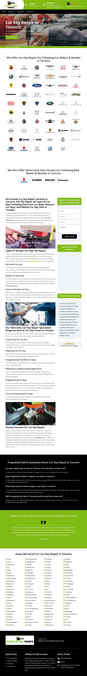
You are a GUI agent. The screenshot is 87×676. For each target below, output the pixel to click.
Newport (48, 611)
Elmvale (48, 584)
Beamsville (10, 581)
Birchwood (10, 592)
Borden (9, 608)
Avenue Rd (10, 565)
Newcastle (49, 606)
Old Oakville (49, 625)
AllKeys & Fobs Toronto (57, 641)
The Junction (69, 581)
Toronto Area (69, 589)
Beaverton (10, 584)
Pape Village (68, 570)
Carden (28, 587)
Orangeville (68, 562)
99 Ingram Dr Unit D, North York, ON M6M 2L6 (70, 666)
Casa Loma (29, 589)
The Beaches (69, 573)
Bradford (10, 614)
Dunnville (49, 573)
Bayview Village (12, 578)
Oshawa (67, 567)
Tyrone (67, 606)
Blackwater (10, 595)
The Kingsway (69, 584)
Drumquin (49, 559)
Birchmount (10, 589)
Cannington (30, 584)
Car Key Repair (15, 47)
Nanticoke (49, 597)
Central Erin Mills (31, 597)
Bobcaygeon (11, 600)
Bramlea (9, 617)
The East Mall (69, 576)
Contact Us (20, 11)
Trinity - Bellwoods (70, 597)
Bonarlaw (10, 606)
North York (49, 617)
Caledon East (30, 567)
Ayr (8, 567)
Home (4, 11)
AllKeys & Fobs (11, 7)
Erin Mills (48, 592)
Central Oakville (31, 600)
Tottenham (68, 592)
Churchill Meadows (32, 608)
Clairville (29, 614)
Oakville (48, 622)
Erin (47, 589)
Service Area (30, 11)
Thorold (67, 587)
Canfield (28, 581)
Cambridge (29, 573)
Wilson (67, 608)
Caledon (28, 565)
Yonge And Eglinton (71, 614)
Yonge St (67, 617)
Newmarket (49, 608)
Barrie (9, 573)
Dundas (48, 567)
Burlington (10, 625)
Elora (47, 587)
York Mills (68, 622)
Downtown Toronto (32, 622)
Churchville (29, 611)
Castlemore (29, 592)
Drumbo (29, 625)
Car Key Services (12, 658)
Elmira (48, 581)
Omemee (67, 559)
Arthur (9, 559)
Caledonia (29, 570)
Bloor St (9, 597)
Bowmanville (11, 611)
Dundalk (48, 565)
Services (10, 11)
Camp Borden (30, 576)
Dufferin (48, 562)
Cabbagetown (30, 562)
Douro (28, 617)
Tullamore (68, 603)
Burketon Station (12, 622)
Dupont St (49, 578)
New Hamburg (50, 600)
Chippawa (29, 603)
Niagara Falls (50, 614)
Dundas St (49, 570)
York (66, 619)
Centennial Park (31, 595)
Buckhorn (10, 619)
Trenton (67, 595)
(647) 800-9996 (12, 37)
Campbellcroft (30, 578)
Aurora (9, 562)
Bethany (9, 587)
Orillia (67, 565)
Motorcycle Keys (12, 661)
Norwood (49, 619)
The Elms (68, 578)
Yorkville (67, 625)
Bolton (9, 603)
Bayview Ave (11, 576)
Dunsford (49, 576)
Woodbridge (69, 611)
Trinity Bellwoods (70, 600)
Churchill (29, 606)
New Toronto (50, 603)
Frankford (49, 595)
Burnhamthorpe (31, 559)
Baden (9, 570)
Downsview (29, 619)
